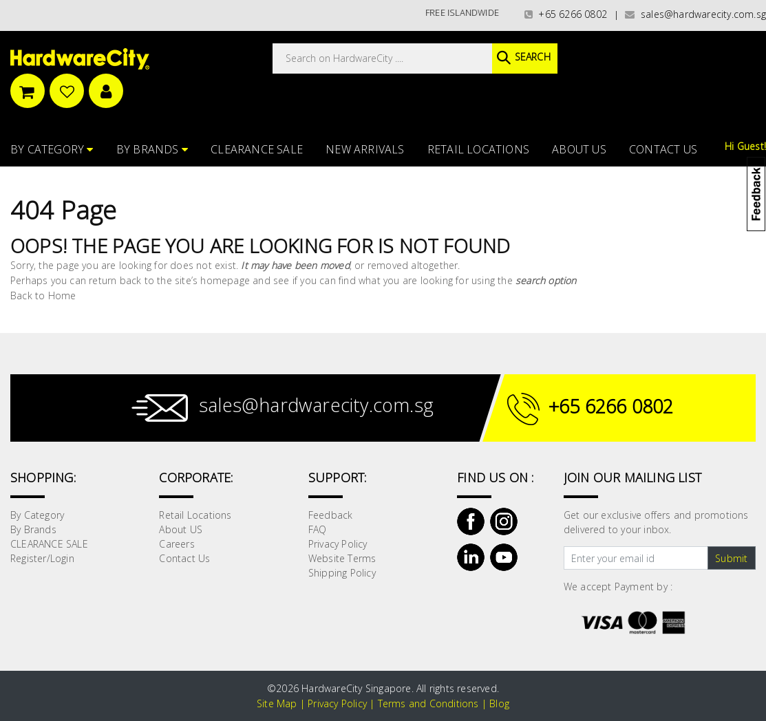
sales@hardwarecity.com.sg (695, 14)
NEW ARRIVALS (365, 149)
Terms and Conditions (428, 703)
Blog (499, 703)
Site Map (277, 703)
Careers (176, 543)
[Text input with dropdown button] (636, 558)
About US (579, 149)
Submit (731, 558)
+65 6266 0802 (565, 14)
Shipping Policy (342, 572)
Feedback (330, 514)
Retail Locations (478, 149)
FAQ (317, 529)
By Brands (152, 149)
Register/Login (42, 558)
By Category (52, 149)
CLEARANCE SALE (257, 149)
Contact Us (663, 149)
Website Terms (342, 558)
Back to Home (43, 295)
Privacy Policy (338, 543)
